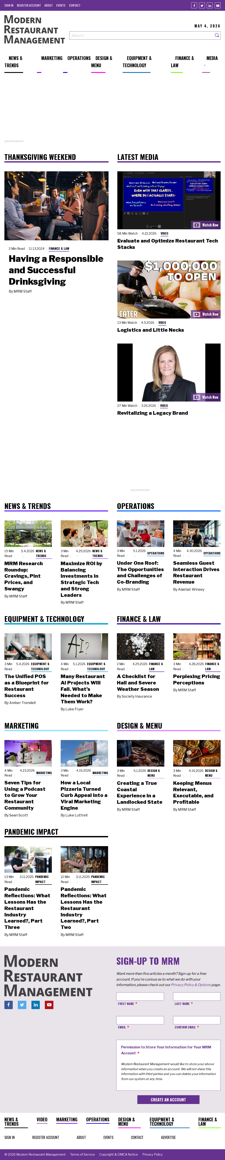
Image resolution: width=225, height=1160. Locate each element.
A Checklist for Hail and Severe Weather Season (138, 682)
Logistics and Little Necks (150, 330)
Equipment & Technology (40, 666)
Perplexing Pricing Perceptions (196, 679)
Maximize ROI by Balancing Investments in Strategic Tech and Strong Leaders (81, 579)
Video (164, 233)
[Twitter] (202, 5)
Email (122, 1027)
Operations (155, 553)
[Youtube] (218, 5)
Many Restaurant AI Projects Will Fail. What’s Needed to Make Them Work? (83, 689)
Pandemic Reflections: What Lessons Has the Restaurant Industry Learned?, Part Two (84, 908)
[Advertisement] (112, 108)
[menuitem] (8, 5)
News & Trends (41, 553)
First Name (126, 1003)
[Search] (217, 35)
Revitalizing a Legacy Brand (152, 413)
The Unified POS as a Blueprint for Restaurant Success (26, 685)
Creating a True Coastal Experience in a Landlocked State (139, 792)
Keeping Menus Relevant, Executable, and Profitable (193, 792)
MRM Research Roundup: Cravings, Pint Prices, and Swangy (23, 576)
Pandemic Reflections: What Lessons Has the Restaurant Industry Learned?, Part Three (27, 908)
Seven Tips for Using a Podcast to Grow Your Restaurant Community (24, 795)
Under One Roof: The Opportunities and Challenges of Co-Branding (140, 572)
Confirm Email (185, 1027)
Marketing (44, 772)
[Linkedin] (210, 5)
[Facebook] (194, 5)
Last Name (182, 1003)
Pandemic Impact (42, 879)
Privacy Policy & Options (191, 985)
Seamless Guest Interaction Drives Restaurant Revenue (196, 572)
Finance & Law (59, 248)
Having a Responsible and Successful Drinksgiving (56, 270)
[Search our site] (141, 35)
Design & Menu (153, 773)
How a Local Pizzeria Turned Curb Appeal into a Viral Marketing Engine (84, 795)
